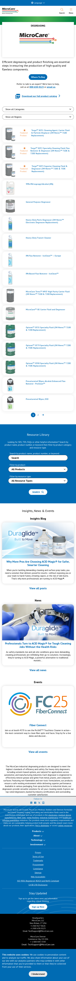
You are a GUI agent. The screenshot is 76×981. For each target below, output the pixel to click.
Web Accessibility (38, 876)
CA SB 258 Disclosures (38, 884)
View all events (38, 752)
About (37, 835)
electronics (52, 815)
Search (38, 492)
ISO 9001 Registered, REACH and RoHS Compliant (38, 881)
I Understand (38, 974)
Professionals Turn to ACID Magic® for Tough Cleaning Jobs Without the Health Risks (38, 645)
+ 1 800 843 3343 (38, 942)
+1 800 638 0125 (38, 928)
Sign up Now (38, 906)
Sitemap (38, 872)
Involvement (36, 844)
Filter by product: (18, 464)
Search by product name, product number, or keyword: (35, 453)
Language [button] (36, 3)
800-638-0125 (36, 87)
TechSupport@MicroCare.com (40, 931)
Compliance (38, 868)
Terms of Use (38, 856)
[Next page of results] (43, 415)
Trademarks (38, 860)
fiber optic (21, 817)
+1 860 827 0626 (38, 926)
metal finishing (33, 817)
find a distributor (42, 825)
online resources (65, 825)
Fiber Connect (38, 725)
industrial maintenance (49, 817)
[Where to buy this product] (38, 77)
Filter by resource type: (20, 476)
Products (36, 831)
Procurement (38, 864)
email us (51, 87)
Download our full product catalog (39, 96)
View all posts (38, 588)
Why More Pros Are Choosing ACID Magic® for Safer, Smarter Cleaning (38, 563)
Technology (36, 839)
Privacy (38, 852)
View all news (38, 670)
